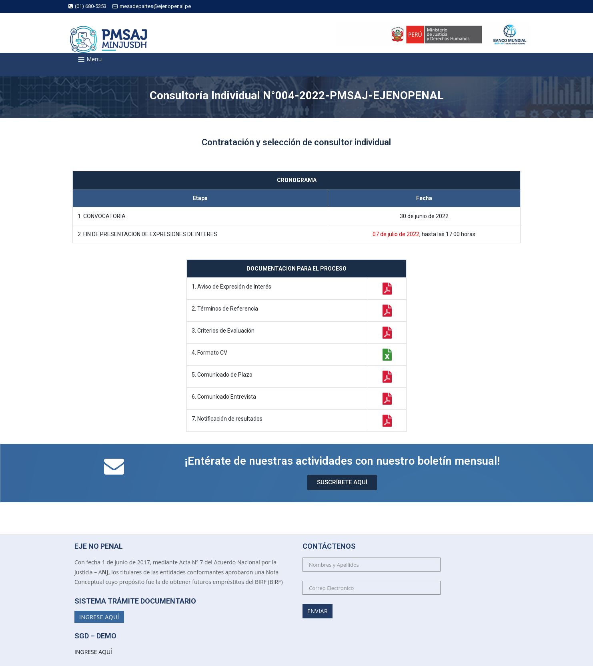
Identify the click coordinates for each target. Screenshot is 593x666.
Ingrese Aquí (99, 617)
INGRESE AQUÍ (93, 652)
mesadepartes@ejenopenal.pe (151, 6)
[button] (342, 482)
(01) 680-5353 (87, 6)
